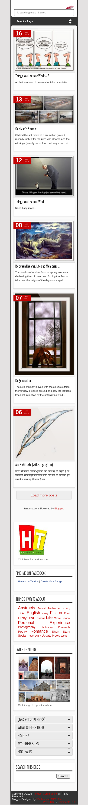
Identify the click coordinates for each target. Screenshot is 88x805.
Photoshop (49, 627)
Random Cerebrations (45, 793)
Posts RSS (49, 802)
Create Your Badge (51, 581)
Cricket (22, 613)
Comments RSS (67, 802)
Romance (41, 631)
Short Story (61, 631)
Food (67, 613)
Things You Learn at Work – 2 (32, 76)
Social (22, 635)
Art (60, 608)
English (34, 612)
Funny (23, 618)
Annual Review (48, 608)
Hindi (32, 618)
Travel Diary (34, 635)
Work (64, 635)
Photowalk (64, 627)
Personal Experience (44, 622)
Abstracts (28, 608)
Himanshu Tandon (28, 581)
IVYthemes (43, 799)
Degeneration (23, 380)
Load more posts (44, 495)
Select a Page (24, 21)
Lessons (41, 618)
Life (50, 617)
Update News (51, 635)
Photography (29, 627)
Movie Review (62, 618)
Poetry (24, 631)
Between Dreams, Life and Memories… (37, 266)
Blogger (58, 508)
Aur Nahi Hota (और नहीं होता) (34, 465)
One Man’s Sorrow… (27, 129)
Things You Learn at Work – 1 (32, 202)
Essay (46, 613)
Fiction (57, 612)
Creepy (66, 608)
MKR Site (56, 799)
